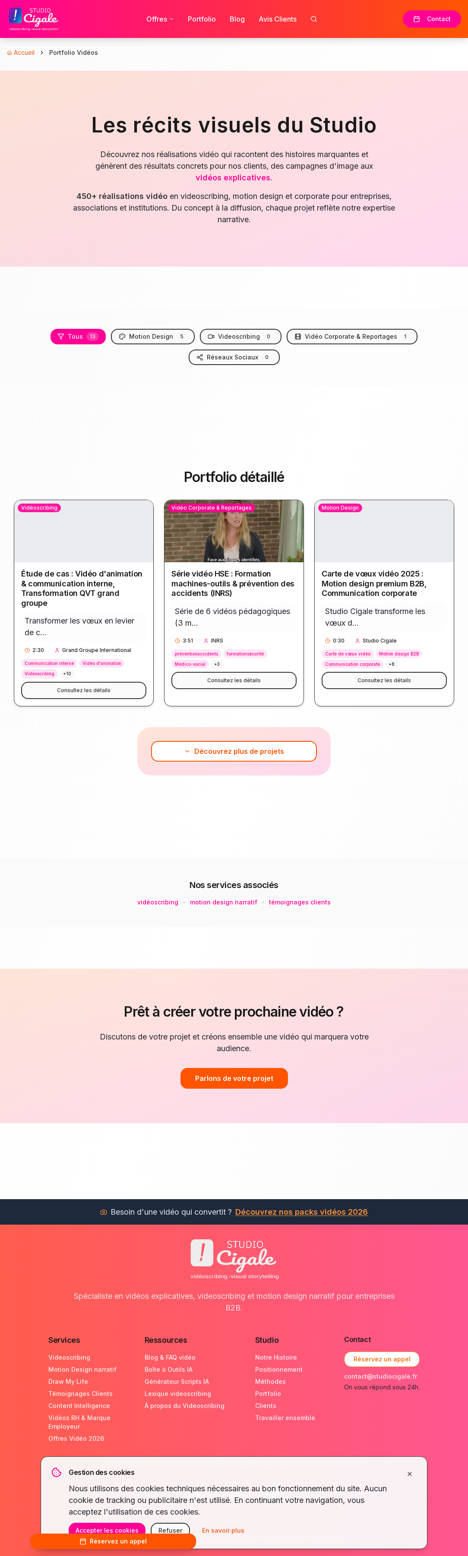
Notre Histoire (276, 1357)
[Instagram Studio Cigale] (272, 1494)
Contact (432, 18)
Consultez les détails (84, 690)
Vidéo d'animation (101, 663)
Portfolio (202, 19)
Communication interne (49, 663)
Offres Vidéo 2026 (76, 1438)
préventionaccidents (196, 653)
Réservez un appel (382, 1359)
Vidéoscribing (39, 673)
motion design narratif (223, 902)
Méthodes (270, 1381)
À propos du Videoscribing (185, 1405)
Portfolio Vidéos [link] (73, 52)
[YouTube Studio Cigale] (234, 1494)
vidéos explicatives (233, 177)
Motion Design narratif (82, 1369)
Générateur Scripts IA (177, 1381)
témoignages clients (300, 902)
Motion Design (153, 336)
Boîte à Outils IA (169, 1369)
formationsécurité (245, 653)
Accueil (21, 52)
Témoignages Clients (80, 1393)
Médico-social (190, 664)
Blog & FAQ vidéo (170, 1357)
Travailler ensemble (285, 1417)
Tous (78, 336)
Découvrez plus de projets (234, 751)
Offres (160, 19)
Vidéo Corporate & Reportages (352, 336)
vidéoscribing (157, 902)
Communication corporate (352, 664)
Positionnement (279, 1369)
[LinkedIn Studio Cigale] (196, 1494)
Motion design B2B (399, 653)
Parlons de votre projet (234, 1078)
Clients (265, 1405)
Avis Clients (278, 19)
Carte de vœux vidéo (347, 653)
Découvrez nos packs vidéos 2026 (301, 1211)
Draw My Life (68, 1381)
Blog (237, 19)
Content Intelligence (79, 1405)
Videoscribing (241, 336)
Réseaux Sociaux (234, 357)
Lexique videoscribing (178, 1393)
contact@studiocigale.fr (380, 1376)
